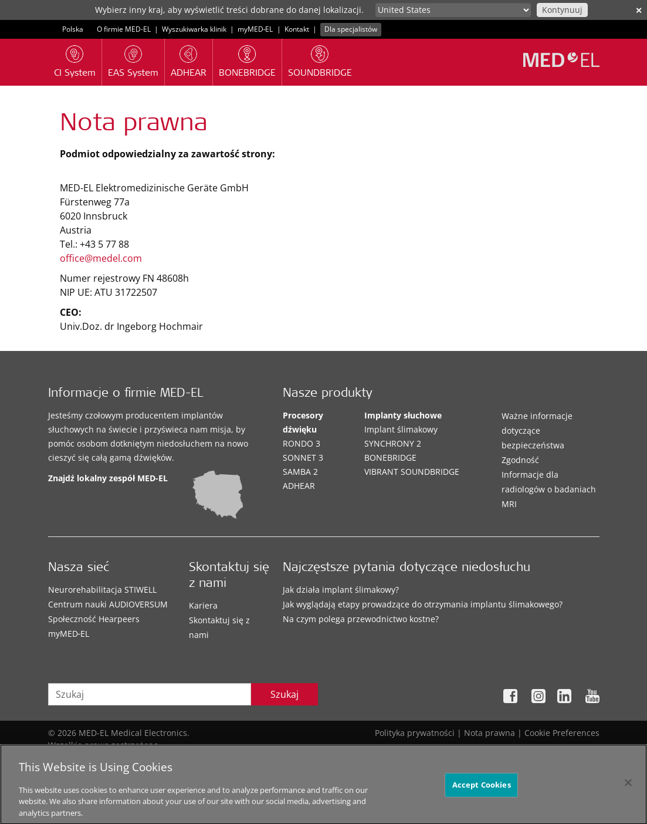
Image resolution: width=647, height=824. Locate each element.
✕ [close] (638, 10)
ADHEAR (299, 485)
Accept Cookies (481, 789)
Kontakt (296, 29)
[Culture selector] (453, 10)
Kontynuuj (562, 9)
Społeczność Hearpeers (94, 618)
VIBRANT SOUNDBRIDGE (411, 471)
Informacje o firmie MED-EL (125, 394)
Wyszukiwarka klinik (194, 29)
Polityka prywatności (415, 732)
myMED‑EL (255, 29)
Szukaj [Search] (284, 694)
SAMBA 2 (300, 471)
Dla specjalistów (350, 29)
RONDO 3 (301, 443)
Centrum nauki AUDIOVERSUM (108, 604)
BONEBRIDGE (390, 457)
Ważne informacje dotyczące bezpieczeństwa (537, 430)
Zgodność (520, 459)
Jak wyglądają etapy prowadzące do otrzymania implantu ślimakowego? (423, 604)
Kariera (203, 605)
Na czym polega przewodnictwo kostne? (361, 618)
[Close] (628, 787)
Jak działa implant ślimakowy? (341, 589)
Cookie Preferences (561, 732)
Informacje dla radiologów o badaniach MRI (549, 489)
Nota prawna (489, 732)
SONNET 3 (303, 457)
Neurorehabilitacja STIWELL (102, 589)
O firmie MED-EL (124, 29)
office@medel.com (101, 258)
